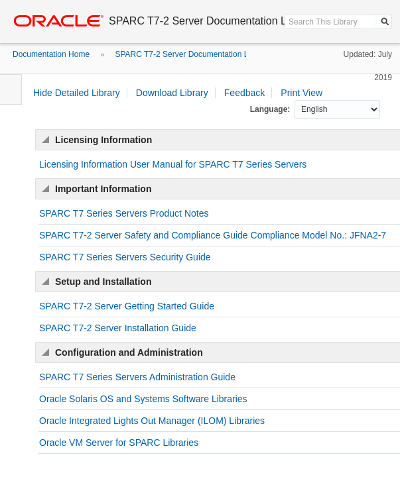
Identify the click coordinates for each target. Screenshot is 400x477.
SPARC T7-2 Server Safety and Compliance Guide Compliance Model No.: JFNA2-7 (212, 235)
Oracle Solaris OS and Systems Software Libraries (143, 399)
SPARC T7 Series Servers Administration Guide (137, 377)
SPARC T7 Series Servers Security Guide (125, 257)
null (337, 109)
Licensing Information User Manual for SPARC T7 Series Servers (172, 164)
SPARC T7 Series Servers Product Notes (123, 213)
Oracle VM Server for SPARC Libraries (118, 442)
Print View (301, 92)
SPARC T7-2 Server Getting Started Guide (126, 306)
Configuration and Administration (129, 352)
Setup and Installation (103, 281)
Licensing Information (103, 139)
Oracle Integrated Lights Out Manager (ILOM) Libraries (152, 420)
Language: (271, 109)
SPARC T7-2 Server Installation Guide (117, 328)
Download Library (172, 92)
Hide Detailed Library (76, 92)
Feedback (244, 92)
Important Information (103, 189)
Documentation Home (51, 54)
